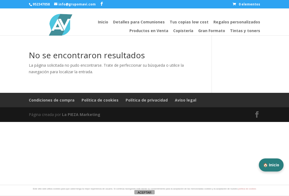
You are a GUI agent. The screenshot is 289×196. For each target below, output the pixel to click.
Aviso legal (185, 100)
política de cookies (247, 189)
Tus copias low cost (189, 22)
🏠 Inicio (271, 164)
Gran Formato (211, 31)
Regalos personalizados (236, 22)
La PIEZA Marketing (81, 114)
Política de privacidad (147, 100)
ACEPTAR (144, 192)
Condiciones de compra (51, 100)
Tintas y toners (245, 31)
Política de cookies (100, 100)
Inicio (103, 22)
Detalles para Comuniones (139, 22)
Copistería (183, 31)
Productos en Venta (148, 31)
